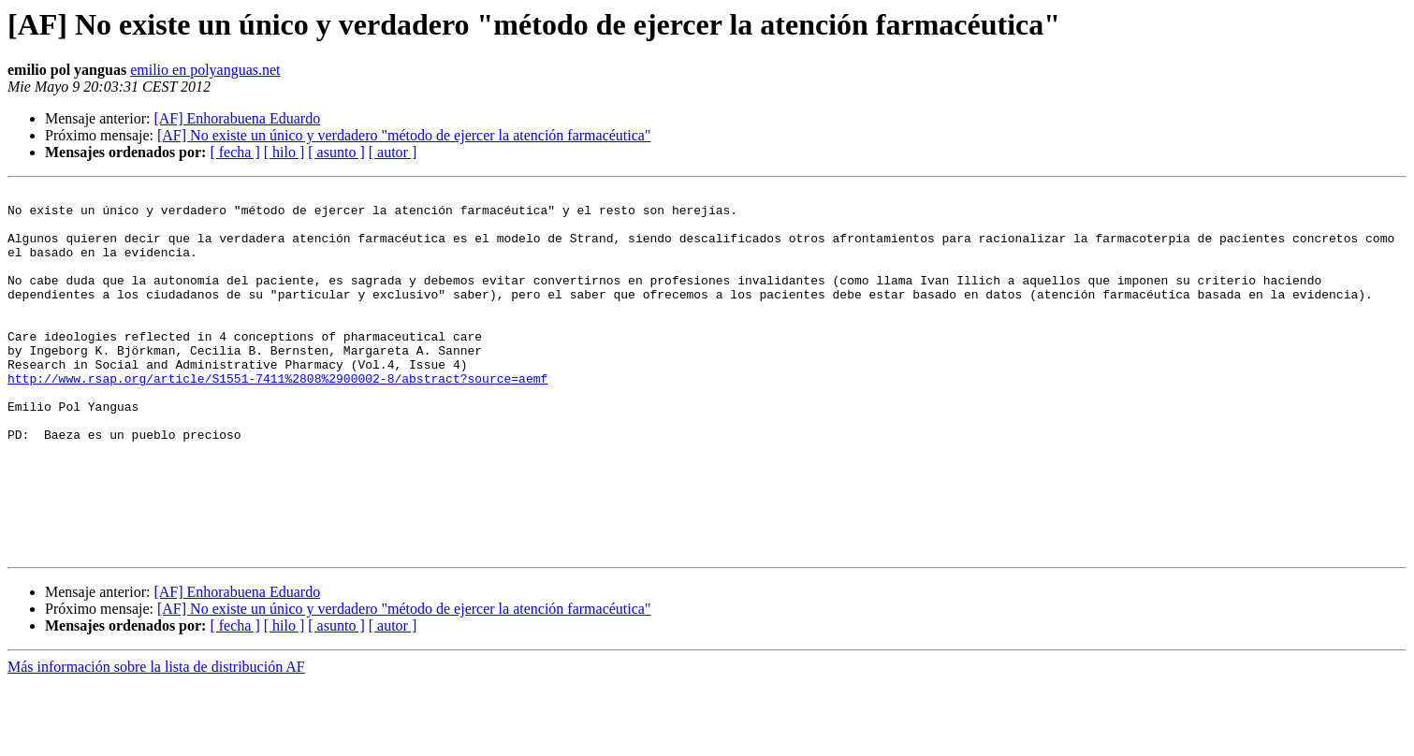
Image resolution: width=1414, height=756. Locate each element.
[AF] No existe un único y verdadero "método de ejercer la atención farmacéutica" (404, 135)
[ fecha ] (234, 152)
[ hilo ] (284, 152)
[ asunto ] (336, 152)
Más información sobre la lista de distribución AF (156, 740)
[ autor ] (393, 152)
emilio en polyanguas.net (205, 70)
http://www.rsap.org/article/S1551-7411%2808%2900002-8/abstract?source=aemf (277, 417)
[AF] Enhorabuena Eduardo (236, 118)
